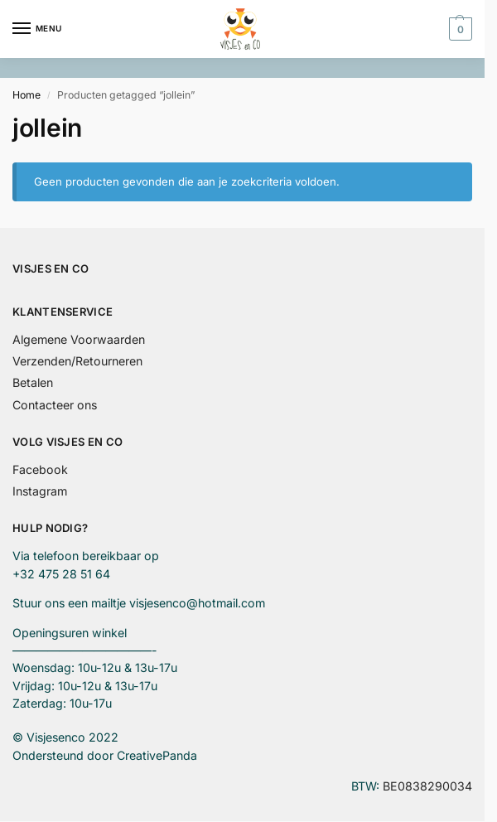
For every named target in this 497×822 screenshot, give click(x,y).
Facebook (40, 469)
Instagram (39, 491)
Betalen (32, 382)
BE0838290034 (427, 786)
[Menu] (37, 29)
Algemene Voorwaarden (78, 339)
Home (26, 95)
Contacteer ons (54, 405)
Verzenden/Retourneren (77, 361)
